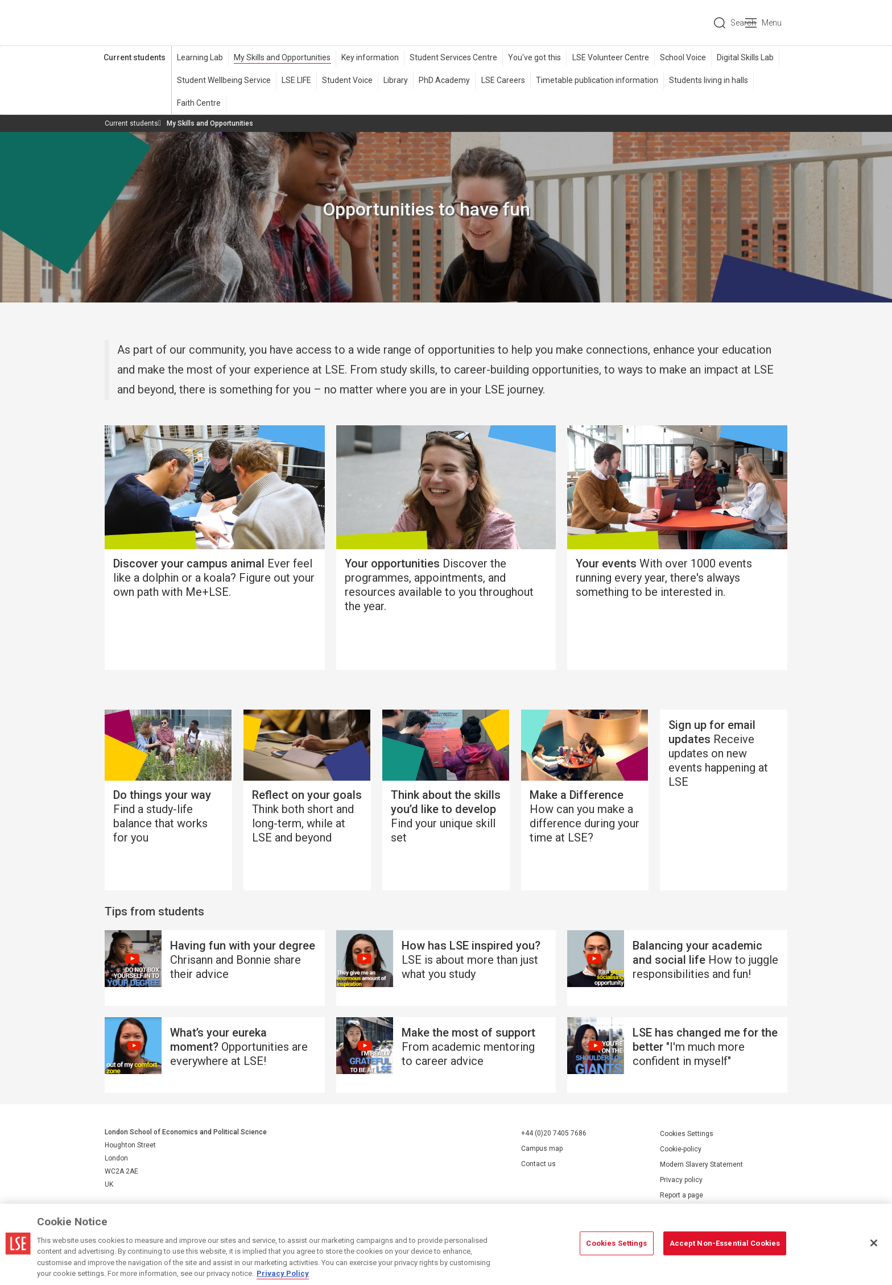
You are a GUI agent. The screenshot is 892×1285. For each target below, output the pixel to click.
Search (709, 22)
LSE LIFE (296, 80)
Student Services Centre (453, 57)
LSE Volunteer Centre (610, 57)
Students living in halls (708, 80)
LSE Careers (503, 80)
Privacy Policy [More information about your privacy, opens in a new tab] (283, 1273)
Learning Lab (200, 57)
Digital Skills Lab (744, 57)
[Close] (873, 1242)
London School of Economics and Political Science (153, 23)
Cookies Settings (686, 1134)
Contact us (538, 1164)
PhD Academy (444, 80)
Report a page (681, 1195)
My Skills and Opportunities (282, 57)
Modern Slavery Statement (701, 1164)
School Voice (682, 57)
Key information (370, 57)
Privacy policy (681, 1180)
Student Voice (347, 80)
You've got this (534, 57)
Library (395, 80)
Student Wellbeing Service (224, 80)
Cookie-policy (680, 1149)
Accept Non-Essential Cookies (725, 1243)
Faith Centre (199, 102)
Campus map (542, 1149)
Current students (135, 57)
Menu (772, 22)
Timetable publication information (596, 80)
